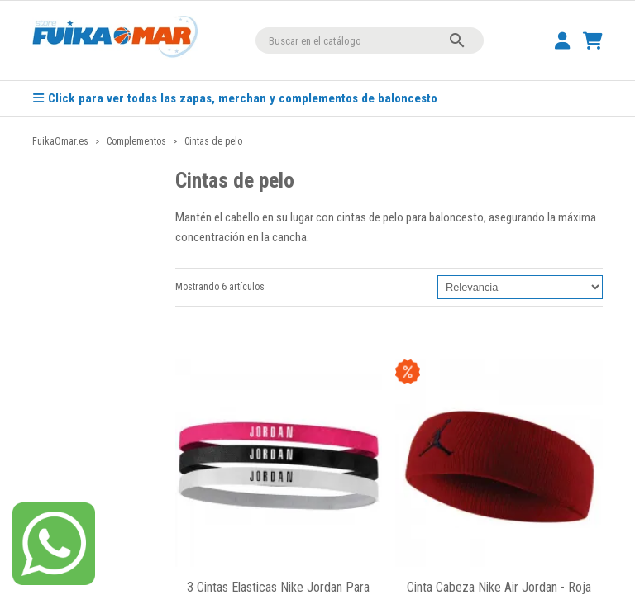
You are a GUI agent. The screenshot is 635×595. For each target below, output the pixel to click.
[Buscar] (369, 40)
